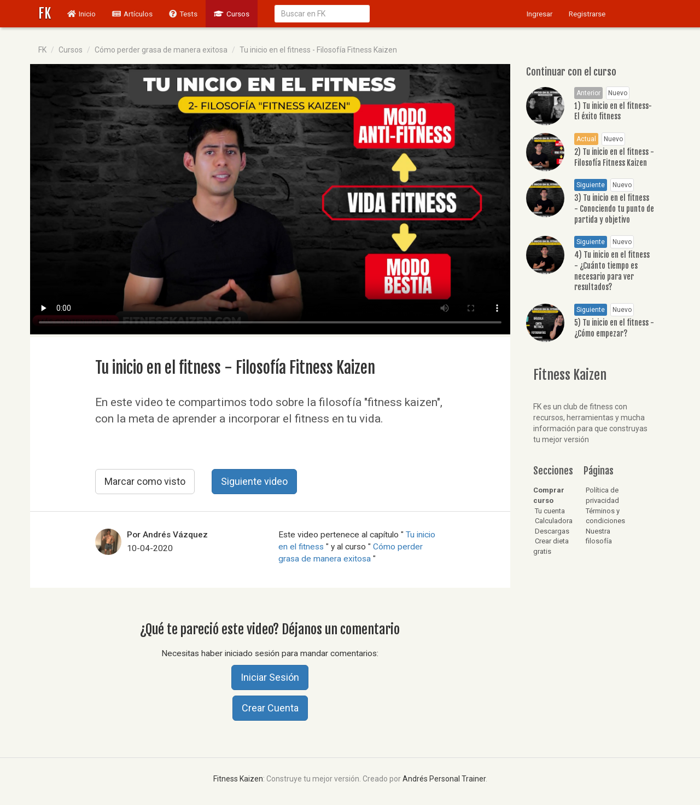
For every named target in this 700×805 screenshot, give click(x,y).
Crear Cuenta (270, 708)
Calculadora (553, 521)
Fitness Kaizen (238, 778)
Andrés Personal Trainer (444, 778)
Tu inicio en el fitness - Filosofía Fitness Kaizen (318, 49)
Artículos (132, 13)
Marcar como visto (144, 481)
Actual (586, 139)
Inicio (85, 13)
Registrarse (587, 13)
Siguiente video (254, 481)
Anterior (588, 93)
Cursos (231, 13)
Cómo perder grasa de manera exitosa (161, 49)
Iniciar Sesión (270, 677)
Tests (183, 13)
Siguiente (590, 185)
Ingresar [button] (539, 13)
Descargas (551, 531)
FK (44, 13)
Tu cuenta (549, 511)
